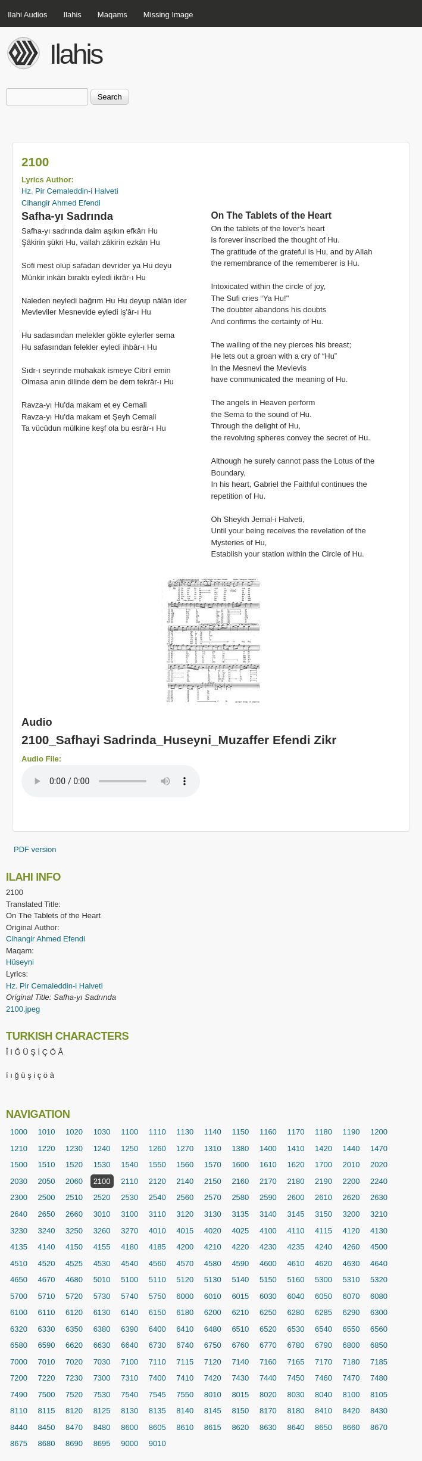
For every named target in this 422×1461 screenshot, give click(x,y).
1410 (295, 1148)
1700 (323, 1164)
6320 (18, 1329)
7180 (351, 1361)
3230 (18, 1230)
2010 (351, 1164)
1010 (46, 1131)
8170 (268, 1410)
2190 (323, 1181)
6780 (295, 1345)
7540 (129, 1394)
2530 (129, 1197)
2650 (46, 1214)
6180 (184, 1312)
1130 (184, 1131)
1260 (157, 1148)
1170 (295, 1131)
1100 (129, 1131)
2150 (212, 1181)
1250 (129, 1148)
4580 (212, 1263)
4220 (240, 1246)
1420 (323, 1148)
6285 (323, 1312)
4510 (18, 1263)
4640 (378, 1263)
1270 (184, 1148)
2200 (351, 1181)
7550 (184, 1394)
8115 (46, 1410)
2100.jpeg (23, 1009)
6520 (268, 1329)
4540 (129, 1263)
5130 (212, 1279)
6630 (102, 1345)
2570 (212, 1197)
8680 (46, 1443)
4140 (46, 1246)
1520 (74, 1164)
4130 (378, 1230)
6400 (157, 1329)
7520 (74, 1394)
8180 (295, 1410)
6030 (268, 1296)
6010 (212, 1296)
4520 (46, 1263)
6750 (212, 1345)
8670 (378, 1427)
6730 (157, 1345)
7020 (74, 1361)
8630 (268, 1427)
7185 (378, 1361)
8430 (378, 1410)
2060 (74, 1181)
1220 (46, 1148)
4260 (351, 1246)
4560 (157, 1263)
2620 (351, 1197)
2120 (157, 1181)
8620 (240, 1427)
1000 (18, 1131)
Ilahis (73, 14)
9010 (157, 1443)
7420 (212, 1377)
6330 (46, 1329)
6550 (351, 1329)
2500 (46, 1197)
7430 (240, 1377)
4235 (295, 1246)
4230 (268, 1246)
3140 (268, 1214)
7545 (157, 1394)
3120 (184, 1214)
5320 (378, 1279)
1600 (240, 1164)
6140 (129, 1312)
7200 (18, 1377)
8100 (351, 1394)
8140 (184, 1410)
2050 (46, 1181)
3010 (102, 1214)
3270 (129, 1230)
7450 (295, 1377)
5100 (129, 1279)
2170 (268, 1181)
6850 (378, 1345)
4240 (323, 1246)
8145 (212, 1410)
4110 (295, 1230)
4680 (74, 1279)
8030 (295, 1394)
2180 (295, 1181)
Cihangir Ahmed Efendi (61, 202)
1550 (157, 1164)
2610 (323, 1197)
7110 (157, 1361)
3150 (323, 1214)
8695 (102, 1443)
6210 (240, 1312)
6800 (351, 1345)
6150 (157, 1312)
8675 (18, 1443)
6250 (268, 1312)
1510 (46, 1164)
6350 (74, 1329)
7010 (46, 1361)
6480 (212, 1329)
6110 (46, 1312)
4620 (323, 1263)
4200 (184, 1246)
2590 (268, 1197)
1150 (240, 1131)
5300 (323, 1279)
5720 (74, 1296)
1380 (240, 1148)
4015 (184, 1230)
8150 (240, 1410)
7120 (212, 1361)
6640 (129, 1345)
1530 (102, 1164)
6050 (323, 1296)
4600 (268, 1263)
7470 (351, 1377)
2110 (129, 1181)
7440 (268, 1377)
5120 (184, 1279)
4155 (102, 1246)
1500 (18, 1164)
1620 (295, 1164)
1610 (268, 1164)
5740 (129, 1296)
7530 (102, 1394)
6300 (378, 1312)
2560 (184, 1197)
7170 (323, 1361)
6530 (295, 1329)
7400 (157, 1377)
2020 (378, 1164)
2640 (18, 1214)
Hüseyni (20, 962)
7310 (129, 1377)
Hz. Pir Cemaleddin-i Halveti (69, 190)
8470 (74, 1427)
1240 (102, 1148)
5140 (240, 1279)
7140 (240, 1361)
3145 (295, 1214)
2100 (102, 1181)
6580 (18, 1345)
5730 (102, 1296)
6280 (295, 1312)
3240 (46, 1230)
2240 (378, 1181)
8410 (323, 1410)
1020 (74, 1131)
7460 (323, 1377)
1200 (378, 1131)
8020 (268, 1394)
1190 (351, 1131)
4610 (295, 1263)
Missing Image (168, 14)
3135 (240, 1214)
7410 (184, 1377)
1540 (129, 1164)
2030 (18, 1181)
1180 (323, 1131)
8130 (129, 1410)
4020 (212, 1230)
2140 (184, 1181)
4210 (212, 1246)
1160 (268, 1131)
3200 (351, 1214)
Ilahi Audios (28, 14)
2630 (378, 1197)
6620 (74, 1345)
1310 (212, 1148)
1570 (212, 1164)
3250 (74, 1230)
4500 (378, 1246)
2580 (240, 1197)
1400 (268, 1148)
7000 (18, 1361)
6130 (102, 1312)
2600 (295, 1197)
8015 (240, 1394)
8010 (212, 1394)
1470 (378, 1148)
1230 (74, 1148)
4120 (351, 1230)
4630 (351, 1263)
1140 (212, 1131)
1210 (18, 1148)
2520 (102, 1197)
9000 (129, 1443)
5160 (295, 1279)
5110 (157, 1279)
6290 (351, 1312)
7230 (74, 1377)
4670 (46, 1279)
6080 (378, 1296)
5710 (46, 1296)
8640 (295, 1427)
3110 (157, 1214)
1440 (351, 1148)
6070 (351, 1296)
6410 (184, 1329)
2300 (18, 1197)
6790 (323, 1345)
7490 (18, 1394)
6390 (129, 1329)
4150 (74, 1246)
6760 (240, 1345)
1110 (157, 1131)
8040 (323, 1394)
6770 (268, 1345)
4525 (74, 1263)
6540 (323, 1329)
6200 (212, 1312)
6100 (18, 1312)
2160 (240, 1181)
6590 (46, 1345)
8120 (74, 1410)
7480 (378, 1377)
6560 (378, 1329)
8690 (74, 1443)
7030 (102, 1361)
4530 (102, 1263)
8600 (129, 1427)
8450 (46, 1427)
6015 (240, 1296)
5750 (157, 1296)
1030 (102, 1131)
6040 (295, 1296)
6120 (74, 1312)
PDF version (35, 849)
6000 (184, 1296)
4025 (240, 1230)
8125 (102, 1410)
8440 (18, 1427)
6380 (102, 1329)
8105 (378, 1394)
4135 (18, 1246)
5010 (102, 1279)
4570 (184, 1263)
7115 (184, 1361)
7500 (46, 1394)
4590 (240, 1263)
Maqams (112, 14)
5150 (268, 1279)
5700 (18, 1296)
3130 (212, 1214)
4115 (323, 1230)
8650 (323, 1427)
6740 (184, 1345)
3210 (378, 1214)
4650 (18, 1279)
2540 (157, 1197)
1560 (184, 1164)
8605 (157, 1427)
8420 (351, 1410)
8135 (157, 1410)
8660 (351, 1427)
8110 (18, 1410)
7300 (102, 1377)
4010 (157, 1230)
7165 (295, 1361)
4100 (268, 1230)
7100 (129, 1361)
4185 (157, 1246)
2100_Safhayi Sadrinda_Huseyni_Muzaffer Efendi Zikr (178, 740)
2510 (74, 1197)
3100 (129, 1214)
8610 (184, 1427)
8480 (102, 1427)
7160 (268, 1361)
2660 (74, 1214)
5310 (351, 1279)
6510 (240, 1329)
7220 (46, 1377)
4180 (129, 1246)
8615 (212, 1427)
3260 (102, 1230)
